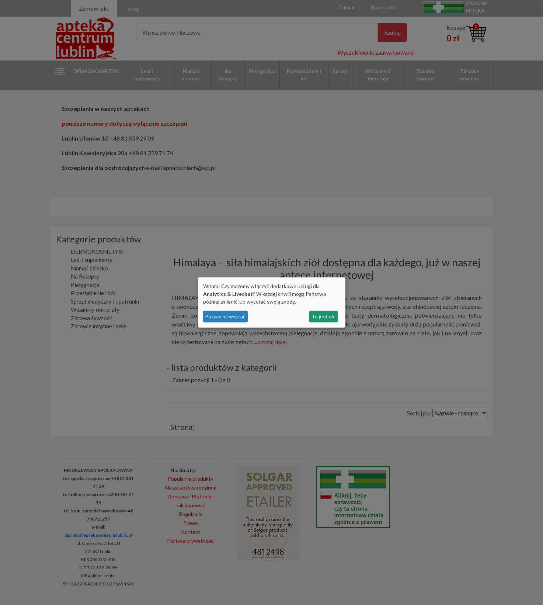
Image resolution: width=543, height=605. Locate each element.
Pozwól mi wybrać (225, 316)
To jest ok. (323, 316)
